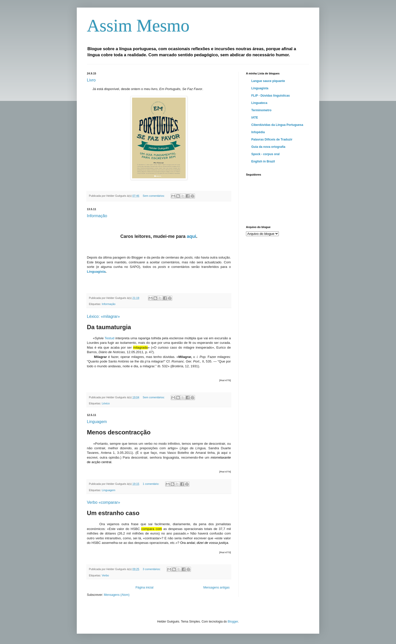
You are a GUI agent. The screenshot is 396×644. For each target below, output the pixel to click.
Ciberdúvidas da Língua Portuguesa (277, 125)
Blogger (233, 621)
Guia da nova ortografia (268, 147)
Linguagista (96, 271)
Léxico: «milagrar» (103, 316)
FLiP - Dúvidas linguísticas (270, 95)
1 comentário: (151, 483)
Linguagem (97, 421)
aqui (191, 236)
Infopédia (258, 132)
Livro (91, 80)
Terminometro (261, 110)
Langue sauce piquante (268, 81)
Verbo (105, 575)
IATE (254, 117)
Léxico (106, 403)
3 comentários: (152, 569)
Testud (109, 338)
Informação (97, 216)
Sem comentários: (154, 195)
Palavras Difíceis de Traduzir (271, 139)
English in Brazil (263, 161)
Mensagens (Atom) (116, 595)
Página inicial (145, 587)
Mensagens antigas (216, 587)
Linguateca (259, 103)
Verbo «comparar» (103, 502)
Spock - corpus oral (265, 154)
